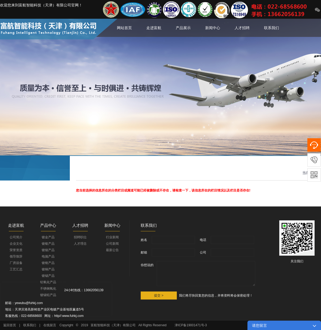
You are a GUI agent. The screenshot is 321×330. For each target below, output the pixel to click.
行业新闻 (112, 237)
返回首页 (9, 325)
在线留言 (49, 325)
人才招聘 (242, 28)
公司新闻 (112, 243)
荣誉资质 (16, 250)
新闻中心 (212, 28)
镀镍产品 (48, 250)
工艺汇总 (16, 269)
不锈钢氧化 (48, 288)
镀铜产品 (48, 269)
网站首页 (124, 28)
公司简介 (16, 237)
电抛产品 (48, 256)
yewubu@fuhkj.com (29, 303)
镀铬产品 (48, 263)
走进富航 (153, 28)
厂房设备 (16, 263)
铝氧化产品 (48, 282)
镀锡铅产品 (48, 295)
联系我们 (271, 28)
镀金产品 (48, 237)
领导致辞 (16, 256)
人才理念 (80, 243)
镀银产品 (48, 243)
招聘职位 (80, 237)
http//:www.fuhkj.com (68, 316)
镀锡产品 (48, 276)
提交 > (158, 295)
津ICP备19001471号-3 (191, 325)
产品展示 (183, 28)
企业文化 (16, 243)
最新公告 (112, 250)
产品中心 (48, 225)
